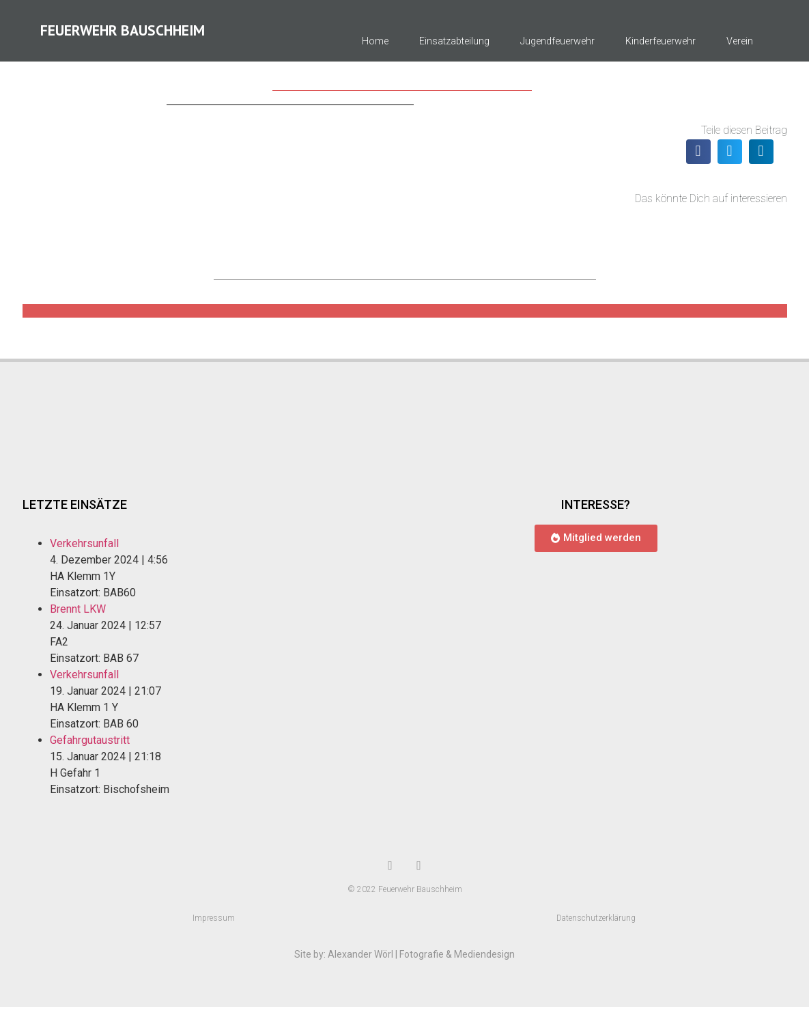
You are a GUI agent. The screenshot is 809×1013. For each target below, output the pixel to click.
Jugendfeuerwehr (557, 45)
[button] (698, 157)
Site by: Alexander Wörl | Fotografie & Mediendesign (404, 960)
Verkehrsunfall (84, 549)
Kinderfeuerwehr (660, 45)
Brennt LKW (78, 615)
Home (375, 45)
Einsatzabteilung (454, 45)
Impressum (214, 924)
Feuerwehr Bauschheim (122, 33)
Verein (739, 45)
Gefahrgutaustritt (90, 746)
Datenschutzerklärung (596, 924)
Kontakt (738, 76)
